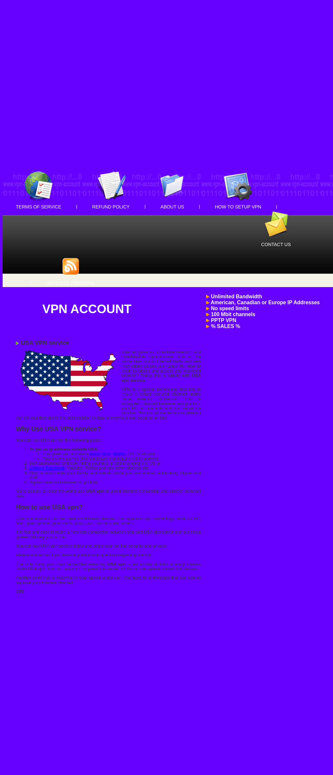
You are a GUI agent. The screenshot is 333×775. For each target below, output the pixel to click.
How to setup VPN (238, 206)
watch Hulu (100, 453)
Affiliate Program (70, 282)
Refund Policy (111, 206)
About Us (172, 206)
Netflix (119, 453)
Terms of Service (38, 206)
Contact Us (276, 244)
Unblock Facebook (47, 467)
